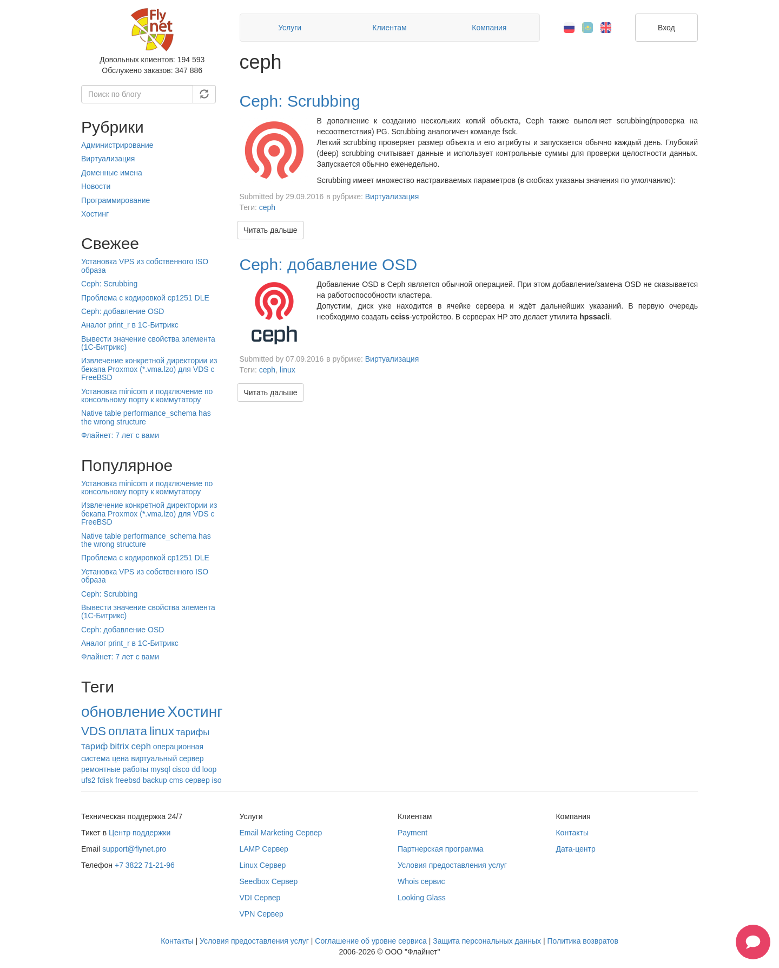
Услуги (289, 27)
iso (217, 780)
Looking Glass (422, 897)
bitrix (119, 746)
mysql (160, 769)
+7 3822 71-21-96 (145, 865)
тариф (94, 746)
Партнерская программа (441, 849)
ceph (141, 746)
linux (161, 731)
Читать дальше (271, 230)
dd (196, 769)
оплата (127, 731)
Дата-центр (575, 849)
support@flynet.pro (134, 849)
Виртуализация (108, 158)
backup (155, 780)
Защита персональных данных (487, 941)
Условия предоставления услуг (452, 865)
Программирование (115, 200)
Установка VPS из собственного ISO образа (144, 265)
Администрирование (117, 145)
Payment (412, 832)
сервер (197, 780)
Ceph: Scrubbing (109, 283)
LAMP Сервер (264, 849)
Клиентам (389, 27)
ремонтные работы (114, 769)
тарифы (192, 732)
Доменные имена (111, 172)
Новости (95, 186)
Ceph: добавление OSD (122, 311)
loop (209, 769)
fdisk (105, 780)
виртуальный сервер (167, 758)
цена (120, 758)
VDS (93, 731)
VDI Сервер (260, 897)
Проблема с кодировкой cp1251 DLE (145, 297)
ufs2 (88, 780)
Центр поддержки (139, 832)
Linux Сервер (263, 865)
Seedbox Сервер (269, 881)
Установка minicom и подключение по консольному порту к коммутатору (147, 395)
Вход (666, 27)
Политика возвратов (582, 941)
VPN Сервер (261, 914)
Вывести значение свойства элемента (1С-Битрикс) (148, 343)
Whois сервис (421, 881)
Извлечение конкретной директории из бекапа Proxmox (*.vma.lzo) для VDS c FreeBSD (149, 369)
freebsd (128, 780)
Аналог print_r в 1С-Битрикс (130, 325)
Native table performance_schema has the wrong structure (146, 417)
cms (176, 780)
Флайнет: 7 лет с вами (120, 435)
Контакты (572, 832)
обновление (123, 711)
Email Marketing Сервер (281, 832)
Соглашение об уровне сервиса (370, 941)
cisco (180, 769)
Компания (489, 27)
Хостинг (95, 214)
